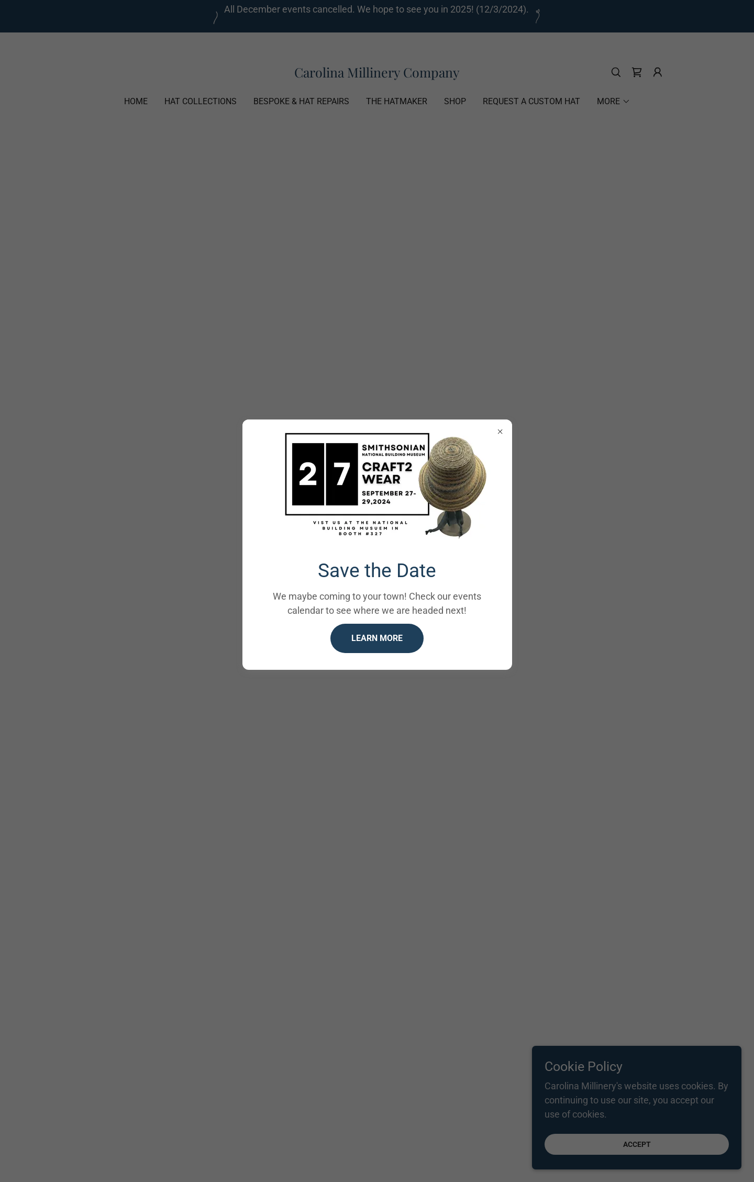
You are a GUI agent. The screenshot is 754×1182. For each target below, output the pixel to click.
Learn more (377, 638)
